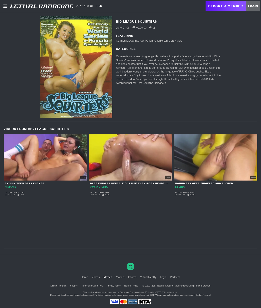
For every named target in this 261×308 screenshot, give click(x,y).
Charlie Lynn (161, 40)
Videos (96, 277)
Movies (107, 277)
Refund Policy (131, 286)
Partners (175, 277)
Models (120, 277)
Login (253, 6)
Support (74, 286)
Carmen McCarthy (127, 40)
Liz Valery (176, 40)
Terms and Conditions (92, 286)
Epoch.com (66, 295)
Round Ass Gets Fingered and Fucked (204, 183)
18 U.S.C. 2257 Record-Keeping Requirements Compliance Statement (176, 286)
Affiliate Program (58, 286)
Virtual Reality (148, 277)
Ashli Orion (146, 40)
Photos (132, 277)
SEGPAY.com (156, 295)
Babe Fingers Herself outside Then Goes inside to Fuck (134, 183)
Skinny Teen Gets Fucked (24, 183)
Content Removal (203, 295)
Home (84, 277)
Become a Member (225, 6)
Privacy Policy (114, 286)
